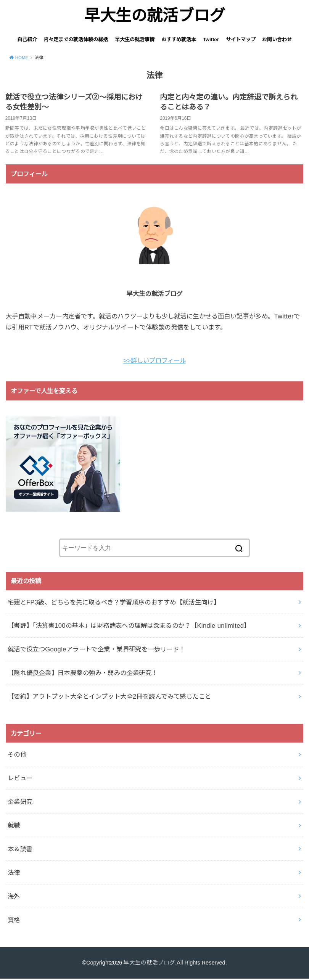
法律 (14, 872)
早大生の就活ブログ (154, 15)
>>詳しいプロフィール (154, 360)
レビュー (20, 778)
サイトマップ (241, 39)
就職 (14, 825)
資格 (14, 919)
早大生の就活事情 (134, 39)
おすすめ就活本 (178, 39)
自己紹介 (27, 39)
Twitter (211, 39)
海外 (14, 896)
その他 (17, 754)
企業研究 (20, 801)
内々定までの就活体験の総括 (75, 39)
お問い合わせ (277, 39)
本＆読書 (20, 849)
